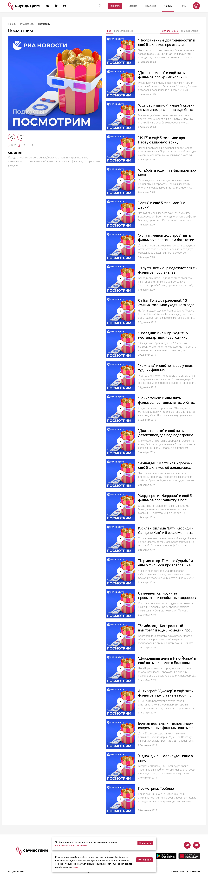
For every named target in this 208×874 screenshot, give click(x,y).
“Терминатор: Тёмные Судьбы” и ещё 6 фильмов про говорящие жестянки (165, 565)
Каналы (168, 6)
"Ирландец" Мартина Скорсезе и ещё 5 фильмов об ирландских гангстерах (165, 467)
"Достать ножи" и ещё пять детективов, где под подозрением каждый (167, 435)
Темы (183, 6)
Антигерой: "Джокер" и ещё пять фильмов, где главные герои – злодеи (165, 695)
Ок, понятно (144, 859)
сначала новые (170, 31)
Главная (133, 6)
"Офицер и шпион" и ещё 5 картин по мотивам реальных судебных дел (166, 109)
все (109, 31)
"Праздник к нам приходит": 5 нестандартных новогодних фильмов (163, 337)
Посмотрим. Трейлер (156, 788)
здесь (75, 867)
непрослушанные (123, 31)
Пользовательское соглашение (185, 871)
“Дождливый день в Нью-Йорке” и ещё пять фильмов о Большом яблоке (167, 662)
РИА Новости (27, 24)
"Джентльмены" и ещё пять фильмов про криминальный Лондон (163, 77)
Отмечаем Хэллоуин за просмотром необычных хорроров (159, 597)
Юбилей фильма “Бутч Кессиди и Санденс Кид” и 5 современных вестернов (166, 532)
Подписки (150, 6)
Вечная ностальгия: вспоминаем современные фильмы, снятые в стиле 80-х (166, 727)
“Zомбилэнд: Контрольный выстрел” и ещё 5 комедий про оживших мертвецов (164, 630)
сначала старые (189, 31)
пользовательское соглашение (71, 845)
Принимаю (145, 843)
